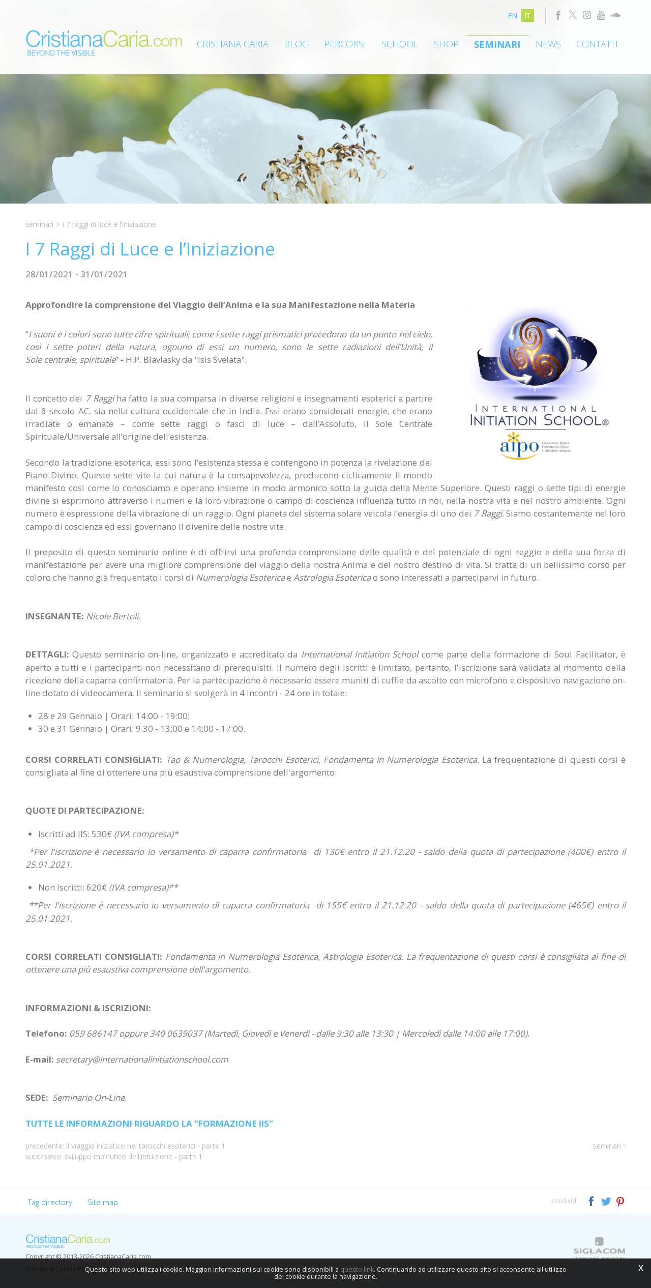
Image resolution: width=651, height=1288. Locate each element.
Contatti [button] (597, 44)
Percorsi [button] (345, 44)
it (527, 15)
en (512, 15)
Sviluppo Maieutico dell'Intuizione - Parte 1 (133, 1156)
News (548, 44)
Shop (446, 44)
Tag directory (50, 1202)
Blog (296, 44)
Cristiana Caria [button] (233, 44)
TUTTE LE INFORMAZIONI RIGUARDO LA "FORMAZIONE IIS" (149, 1123)
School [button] (400, 44)
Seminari (497, 44)
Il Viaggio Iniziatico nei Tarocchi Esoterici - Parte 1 (145, 1146)
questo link (357, 1269)
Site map (102, 1202)
